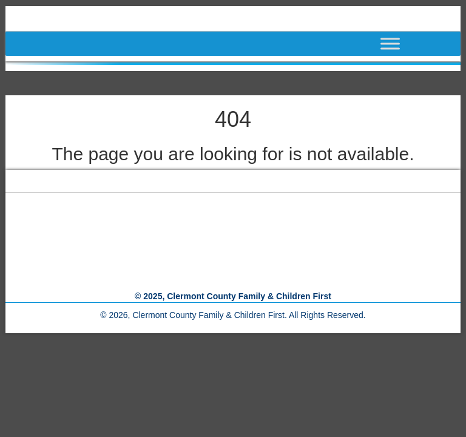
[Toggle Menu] (414, 43)
